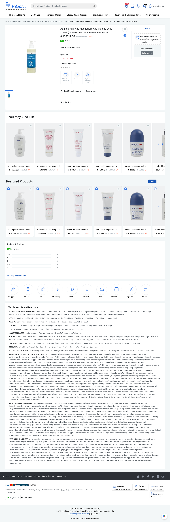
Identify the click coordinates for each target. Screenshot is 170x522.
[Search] (64, 6)
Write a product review (16, 275)
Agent (157, 495)
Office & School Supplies (77, 15)
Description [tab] (91, 91)
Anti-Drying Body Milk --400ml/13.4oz (19, 166)
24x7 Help (11, 492)
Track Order (65, 490)
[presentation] (158, 144)
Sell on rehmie (147, 53)
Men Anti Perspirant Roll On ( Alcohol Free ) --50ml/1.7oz (137, 166)
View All (152, 181)
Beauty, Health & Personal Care (128, 15)
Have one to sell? (147, 48)
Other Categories (153, 15)
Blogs (20, 476)
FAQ (14, 476)
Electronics (36, 15)
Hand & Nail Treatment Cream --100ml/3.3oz (78, 166)
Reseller (89, 490)
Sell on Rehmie (77, 490)
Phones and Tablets (18, 15)
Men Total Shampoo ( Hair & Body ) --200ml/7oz (107, 166)
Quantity (64, 54)
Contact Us (61, 476)
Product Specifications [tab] (70, 91)
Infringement (10, 490)
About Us (6, 476)
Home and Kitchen (54, 15)
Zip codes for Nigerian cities (44, 476)
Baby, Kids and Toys (101, 15)
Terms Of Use (22, 490)
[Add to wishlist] (30, 189)
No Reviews (69, 41)
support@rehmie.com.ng (79, 514)
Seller (157, 487)
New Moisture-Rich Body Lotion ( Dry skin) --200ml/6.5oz (49, 166)
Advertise (141, 487)
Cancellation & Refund (50, 490)
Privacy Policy (34, 490)
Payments (28, 476)
